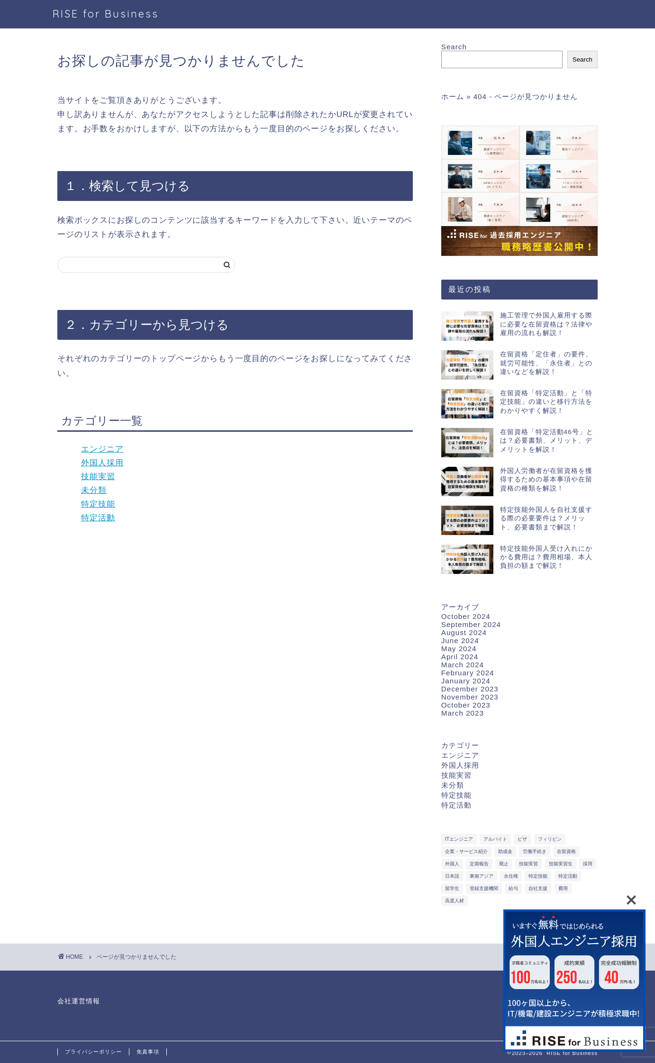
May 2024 (459, 649)
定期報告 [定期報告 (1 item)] (479, 863)
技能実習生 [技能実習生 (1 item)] (561, 863)
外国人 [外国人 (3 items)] (452, 863)
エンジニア (102, 449)
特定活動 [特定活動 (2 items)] (567, 876)
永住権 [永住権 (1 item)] (511, 876)
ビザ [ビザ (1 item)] (522, 839)
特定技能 (98, 504)
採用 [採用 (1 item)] (587, 863)
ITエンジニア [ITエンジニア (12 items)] (459, 839)
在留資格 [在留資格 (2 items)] (566, 851)
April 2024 (459, 657)
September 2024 (471, 624)
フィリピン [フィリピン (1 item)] (550, 839)
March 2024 (462, 665)
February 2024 (467, 673)
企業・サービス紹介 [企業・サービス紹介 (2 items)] (466, 851)
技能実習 (98, 476)
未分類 (94, 490)
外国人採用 (102, 462)
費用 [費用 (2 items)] (563, 888)
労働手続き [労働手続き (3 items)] (534, 851)
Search (454, 47)
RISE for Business (106, 13)
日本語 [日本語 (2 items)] (452, 876)
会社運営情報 (78, 1001)
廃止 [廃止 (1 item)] (504, 863)
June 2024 (460, 640)
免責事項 (147, 1051)
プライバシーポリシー (93, 1051)
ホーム (452, 96)
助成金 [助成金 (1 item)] (505, 851)
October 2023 (466, 705)
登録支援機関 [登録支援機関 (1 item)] (484, 888)
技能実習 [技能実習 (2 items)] (528, 863)
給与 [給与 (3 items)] (513, 888)
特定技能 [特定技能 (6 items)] (537, 876)
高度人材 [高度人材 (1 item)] (454, 900)
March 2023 (462, 713)
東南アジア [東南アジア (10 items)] (481, 876)
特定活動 (98, 517)
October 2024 (466, 616)
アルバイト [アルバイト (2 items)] (495, 839)
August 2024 (464, 632)
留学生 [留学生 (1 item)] (452, 888)
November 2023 (470, 697)
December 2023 (470, 689)
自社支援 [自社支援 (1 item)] (537, 888)
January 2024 (466, 681)
